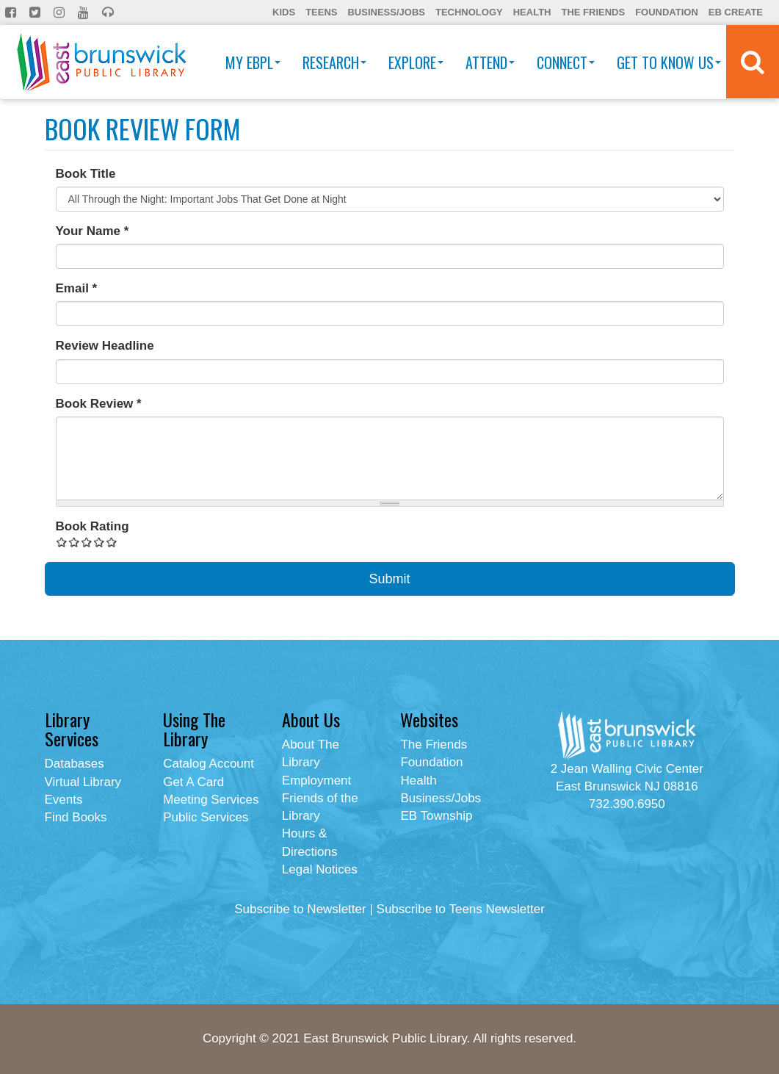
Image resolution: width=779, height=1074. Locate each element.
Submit (389, 579)
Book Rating (92, 526)
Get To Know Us (669, 62)
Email (77, 288)
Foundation (666, 12)
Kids (283, 12)
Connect (566, 62)
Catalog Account (208, 764)
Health (532, 12)
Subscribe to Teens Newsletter (461, 909)
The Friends (593, 12)
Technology (469, 12)
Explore (415, 62)
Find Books (76, 817)
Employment (316, 781)
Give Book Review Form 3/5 (87, 541)
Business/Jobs (385, 12)
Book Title (86, 174)
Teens (321, 12)
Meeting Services (210, 800)
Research (334, 62)
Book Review (99, 404)
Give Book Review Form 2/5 (74, 541)
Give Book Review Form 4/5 (99, 541)
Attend (490, 62)
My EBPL (252, 62)
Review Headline (105, 346)
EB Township (436, 816)
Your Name (92, 231)
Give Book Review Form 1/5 (62, 541)
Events (64, 800)
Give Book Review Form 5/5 (112, 541)
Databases (74, 764)
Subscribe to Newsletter (300, 909)
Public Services (205, 817)
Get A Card (193, 782)
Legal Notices (320, 869)
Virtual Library (83, 782)
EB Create (736, 12)
